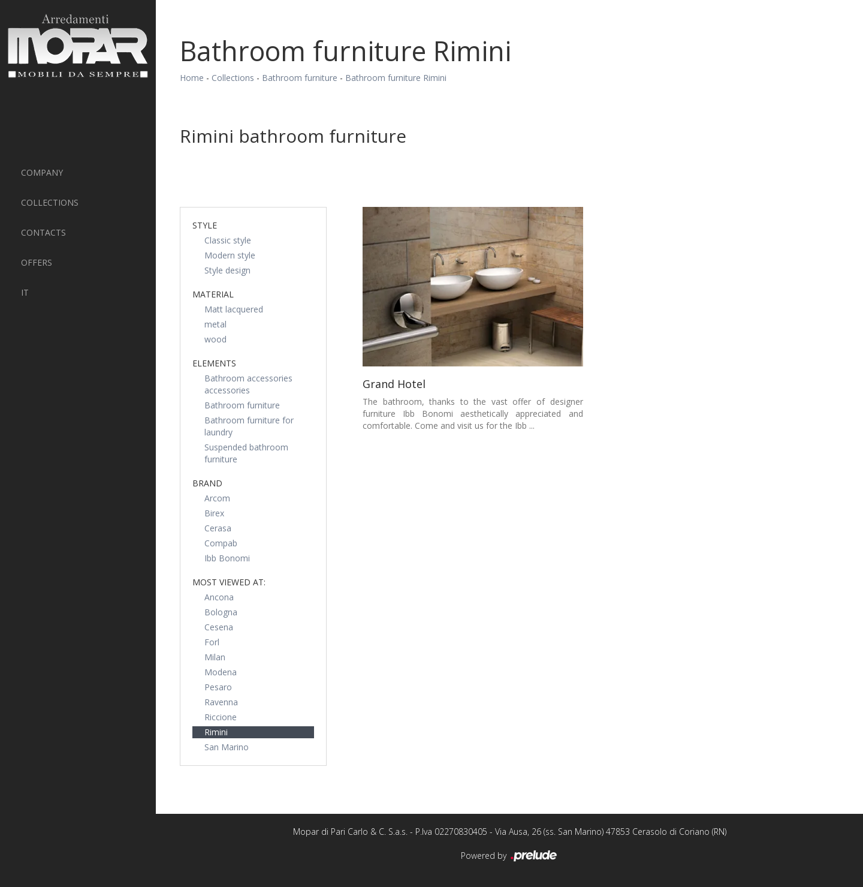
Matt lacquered (233, 309)
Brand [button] (207, 483)
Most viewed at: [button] (228, 582)
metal (215, 324)
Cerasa (217, 528)
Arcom (217, 498)
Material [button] (213, 294)
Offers (36, 262)
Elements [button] (214, 363)
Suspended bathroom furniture (246, 453)
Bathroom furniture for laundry (249, 426)
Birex (214, 513)
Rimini (216, 732)
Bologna (220, 612)
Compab (220, 543)
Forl (211, 642)
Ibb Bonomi (227, 558)
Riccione (220, 717)
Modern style (229, 255)
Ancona (219, 597)
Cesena (218, 627)
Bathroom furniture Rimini (395, 77)
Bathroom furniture (299, 77)
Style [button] (204, 225)
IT (25, 292)
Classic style (227, 240)
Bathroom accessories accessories (248, 384)
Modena (220, 672)
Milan (214, 657)
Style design (227, 270)
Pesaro (218, 687)
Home (192, 77)
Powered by (510, 856)
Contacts (43, 232)
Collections (50, 202)
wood (215, 339)
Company (42, 172)
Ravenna (221, 702)
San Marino (226, 747)
